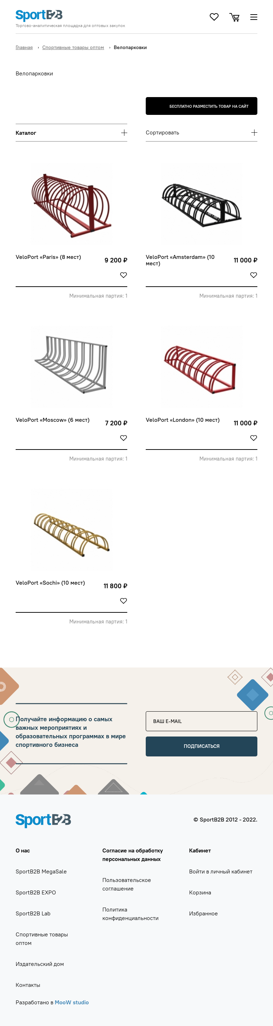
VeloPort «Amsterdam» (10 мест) (181, 260)
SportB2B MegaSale (41, 871)
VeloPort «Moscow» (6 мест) (53, 419)
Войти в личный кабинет (220, 871)
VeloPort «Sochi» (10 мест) (50, 582)
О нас (23, 850)
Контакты (28, 984)
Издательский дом (40, 963)
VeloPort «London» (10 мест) (183, 419)
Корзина (200, 892)
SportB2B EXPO (36, 892)
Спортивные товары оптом (73, 47)
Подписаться (202, 746)
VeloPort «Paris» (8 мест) (48, 257)
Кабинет (200, 850)
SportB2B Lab (33, 913)
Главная (24, 47)
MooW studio (72, 1002)
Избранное (203, 913)
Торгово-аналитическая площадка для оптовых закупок (70, 25)
